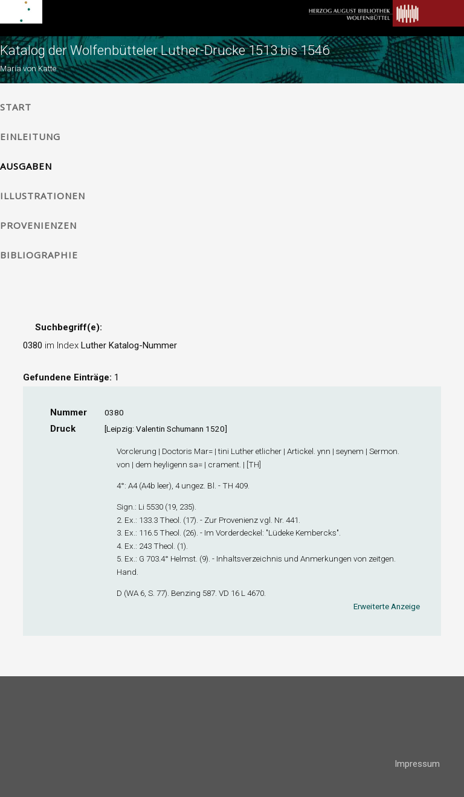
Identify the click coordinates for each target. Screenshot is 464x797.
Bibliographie (39, 255)
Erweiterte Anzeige (386, 606)
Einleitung (30, 136)
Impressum (417, 763)
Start (15, 107)
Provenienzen (38, 225)
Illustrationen (42, 196)
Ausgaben (26, 166)
